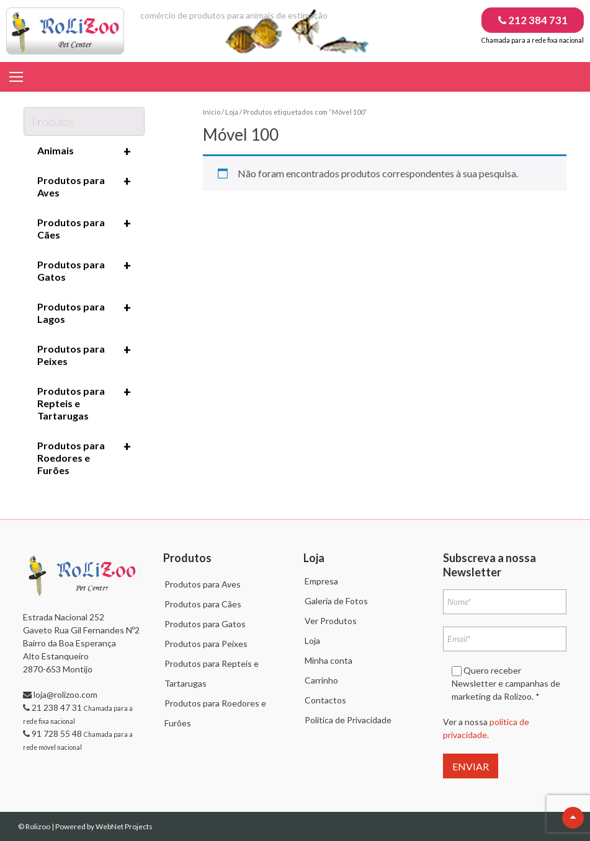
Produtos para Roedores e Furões (84, 457)
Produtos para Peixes (84, 354)
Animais (84, 151)
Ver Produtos (331, 620)
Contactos (325, 700)
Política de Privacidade (348, 720)
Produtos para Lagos (84, 312)
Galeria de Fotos (336, 601)
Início (211, 112)
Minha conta (328, 660)
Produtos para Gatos (84, 270)
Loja (231, 112)
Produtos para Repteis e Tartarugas (84, 402)
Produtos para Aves (84, 186)
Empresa (321, 581)
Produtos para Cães (84, 228)
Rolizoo (38, 826)
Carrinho (321, 680)
